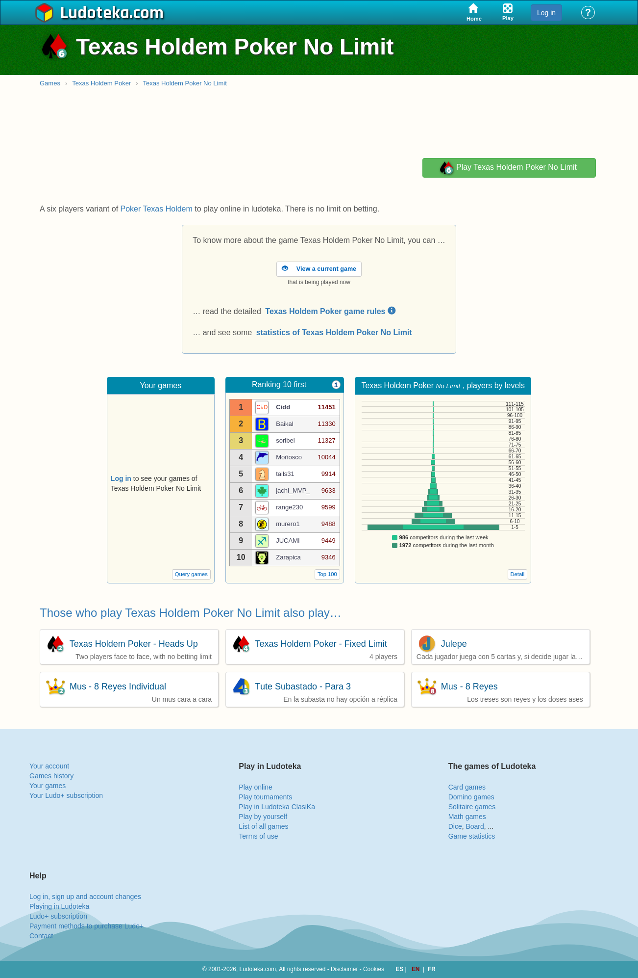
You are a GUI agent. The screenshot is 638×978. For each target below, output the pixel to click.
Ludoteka (94, 13)
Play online (255, 787)
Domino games (471, 797)
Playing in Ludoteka (59, 906)
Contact (41, 936)
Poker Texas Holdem (157, 209)
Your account (49, 766)
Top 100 (327, 574)
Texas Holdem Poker (101, 83)
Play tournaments (265, 797)
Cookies (373, 969)
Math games (467, 816)
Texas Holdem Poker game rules (330, 311)
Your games (47, 786)
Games (50, 83)
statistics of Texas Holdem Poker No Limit (334, 332)
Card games (467, 787)
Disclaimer (344, 969)
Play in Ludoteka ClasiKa (277, 807)
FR (432, 969)
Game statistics (471, 836)
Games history (51, 776)
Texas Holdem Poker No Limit (185, 83)
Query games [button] (191, 574)
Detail (518, 574)
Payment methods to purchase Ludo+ (86, 926)
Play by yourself (263, 816)
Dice (455, 826)
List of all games (263, 826)
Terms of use (258, 836)
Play (508, 168)
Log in (546, 13)
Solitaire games (472, 807)
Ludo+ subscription (58, 916)
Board (475, 826)
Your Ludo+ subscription (66, 795)
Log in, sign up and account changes (85, 896)
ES (400, 969)
